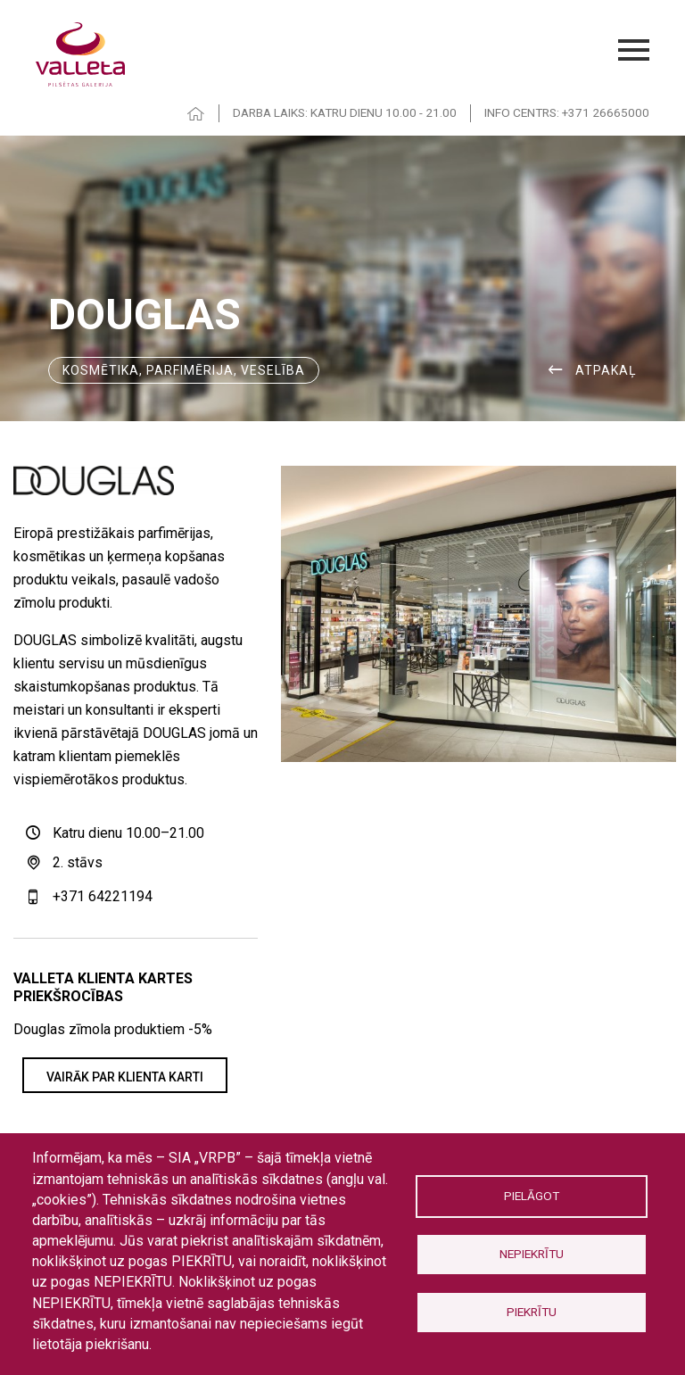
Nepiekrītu (531, 1254)
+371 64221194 (103, 896)
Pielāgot (531, 1196)
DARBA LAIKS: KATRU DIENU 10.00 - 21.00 (345, 112)
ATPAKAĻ (606, 370)
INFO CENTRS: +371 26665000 (566, 112)
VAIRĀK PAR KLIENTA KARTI (124, 1077)
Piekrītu (532, 1312)
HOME (196, 113)
